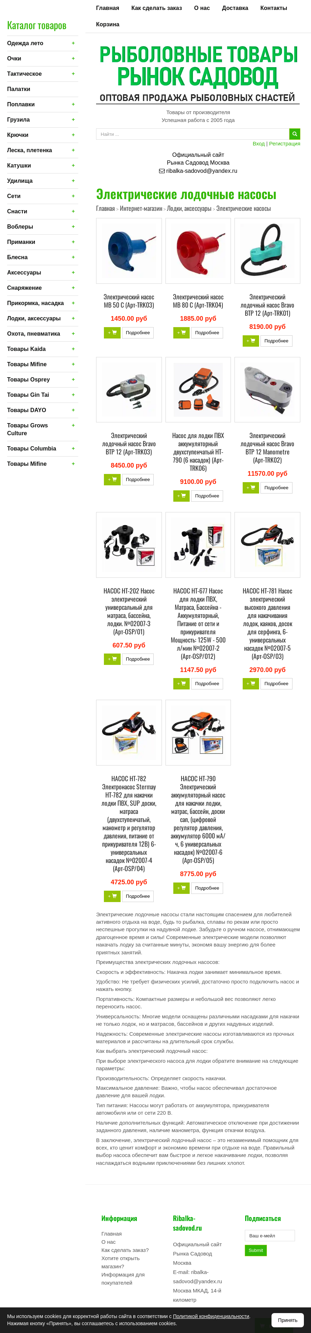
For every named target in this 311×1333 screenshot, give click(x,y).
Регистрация (284, 143)
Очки (14, 58)
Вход (259, 143)
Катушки (19, 165)
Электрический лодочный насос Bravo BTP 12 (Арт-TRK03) (129, 443)
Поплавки (21, 104)
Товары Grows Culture (27, 429)
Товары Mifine (27, 364)
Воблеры (20, 227)
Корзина (107, 24)
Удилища (20, 181)
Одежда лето (25, 43)
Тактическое (24, 74)
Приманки (21, 242)
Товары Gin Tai (28, 395)
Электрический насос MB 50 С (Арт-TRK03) (129, 300)
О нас (202, 8)
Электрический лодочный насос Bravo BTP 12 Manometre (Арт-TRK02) (267, 447)
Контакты (273, 8)
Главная (107, 8)
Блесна (17, 257)
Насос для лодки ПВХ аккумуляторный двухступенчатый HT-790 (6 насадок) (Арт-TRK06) (198, 452)
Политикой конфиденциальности (211, 1316)
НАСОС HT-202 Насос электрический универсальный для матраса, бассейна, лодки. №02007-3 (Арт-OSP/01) (129, 611)
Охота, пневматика (33, 334)
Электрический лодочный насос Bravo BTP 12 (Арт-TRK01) (267, 305)
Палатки (18, 89)
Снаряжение (24, 288)
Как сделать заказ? (125, 1250)
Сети (14, 196)
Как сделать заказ (156, 8)
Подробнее (138, 332)
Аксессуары (24, 273)
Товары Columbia (31, 449)
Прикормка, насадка (35, 303)
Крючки (17, 135)
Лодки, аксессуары (34, 318)
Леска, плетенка (29, 150)
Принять (287, 1320)
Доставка (235, 8)
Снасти (17, 211)
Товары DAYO (26, 410)
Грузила (18, 120)
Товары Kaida (26, 349)
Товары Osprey (28, 380)
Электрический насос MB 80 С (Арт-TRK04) (198, 300)
